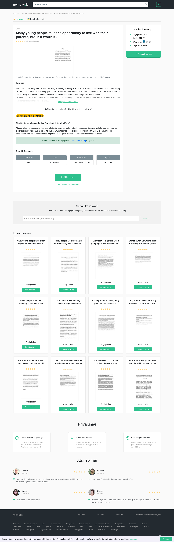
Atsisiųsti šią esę (143, 54)
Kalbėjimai (16, 530)
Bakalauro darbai (62, 530)
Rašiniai (144, 524)
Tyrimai (48, 527)
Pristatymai (121, 527)
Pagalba (100, 515)
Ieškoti (145, 219)
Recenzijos (17, 527)
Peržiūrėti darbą (68, 177)
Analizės (16, 524)
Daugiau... (133, 539)
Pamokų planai (78, 530)
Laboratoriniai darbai (102, 524)
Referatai (71, 527)
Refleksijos (102, 530)
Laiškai (90, 527)
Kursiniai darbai (84, 524)
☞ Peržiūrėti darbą (78, 141)
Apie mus (81, 515)
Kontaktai (119, 515)
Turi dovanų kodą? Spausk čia (68, 184)
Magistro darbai (45, 530)
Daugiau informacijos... (68, 102)
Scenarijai (114, 530)
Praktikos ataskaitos (105, 527)
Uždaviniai (59, 527)
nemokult (20, 4)
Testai (38, 527)
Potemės (146, 527)
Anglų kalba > (18, 13)
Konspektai (70, 524)
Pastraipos (134, 527)
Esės (28, 162)
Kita (81, 527)
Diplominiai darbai (30, 524)
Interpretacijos (56, 524)
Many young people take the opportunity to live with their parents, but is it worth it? (54, 13)
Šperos (28, 527)
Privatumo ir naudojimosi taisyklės (148, 515)
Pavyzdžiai (132, 524)
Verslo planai (29, 530)
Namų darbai (119, 524)
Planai (91, 530)
